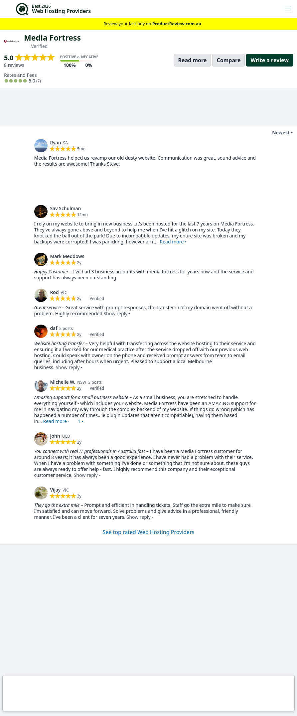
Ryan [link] (55, 142)
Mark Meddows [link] (67, 256)
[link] (41, 145)
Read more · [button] (61, 421)
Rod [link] (54, 292)
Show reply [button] (115, 313)
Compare (228, 60)
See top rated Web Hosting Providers (149, 532)
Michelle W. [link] (62, 382)
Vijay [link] (55, 490)
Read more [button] (172, 241)
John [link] (55, 436)
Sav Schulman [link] (65, 208)
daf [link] (54, 328)
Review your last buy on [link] (149, 24)
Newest (277, 133)
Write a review (269, 60)
